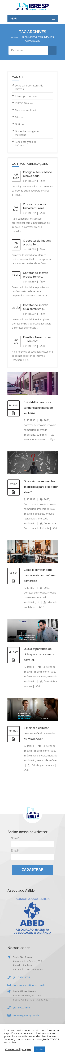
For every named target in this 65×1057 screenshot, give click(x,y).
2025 (46, 499)
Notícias (19, 124)
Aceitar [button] (39, 1049)
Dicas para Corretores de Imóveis (29, 87)
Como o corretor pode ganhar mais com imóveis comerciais (40, 575)
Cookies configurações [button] (18, 1049)
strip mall (42, 434)
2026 (46, 420)
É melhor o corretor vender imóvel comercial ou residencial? (40, 733)
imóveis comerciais (44, 671)
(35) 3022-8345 (21, 1007)
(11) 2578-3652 (21, 977)
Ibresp (30, 666)
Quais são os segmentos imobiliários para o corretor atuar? (40, 487)
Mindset (19, 117)
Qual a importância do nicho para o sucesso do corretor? (39, 654)
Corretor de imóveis (35, 425)
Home (14, 37)
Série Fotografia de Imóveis (25, 143)
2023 (46, 587)
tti (38, 602)
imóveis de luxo (46, 509)
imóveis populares (34, 513)
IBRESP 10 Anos (24, 103)
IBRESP (32, 180)
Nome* (15, 838)
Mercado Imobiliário (26, 110)
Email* (15, 850)
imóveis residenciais (35, 676)
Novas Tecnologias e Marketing (27, 133)
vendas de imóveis (47, 760)
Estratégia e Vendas (26, 96)
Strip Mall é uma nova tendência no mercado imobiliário (38, 408)
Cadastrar (32, 869)
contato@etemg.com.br (26, 1015)
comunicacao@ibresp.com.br (29, 985)
